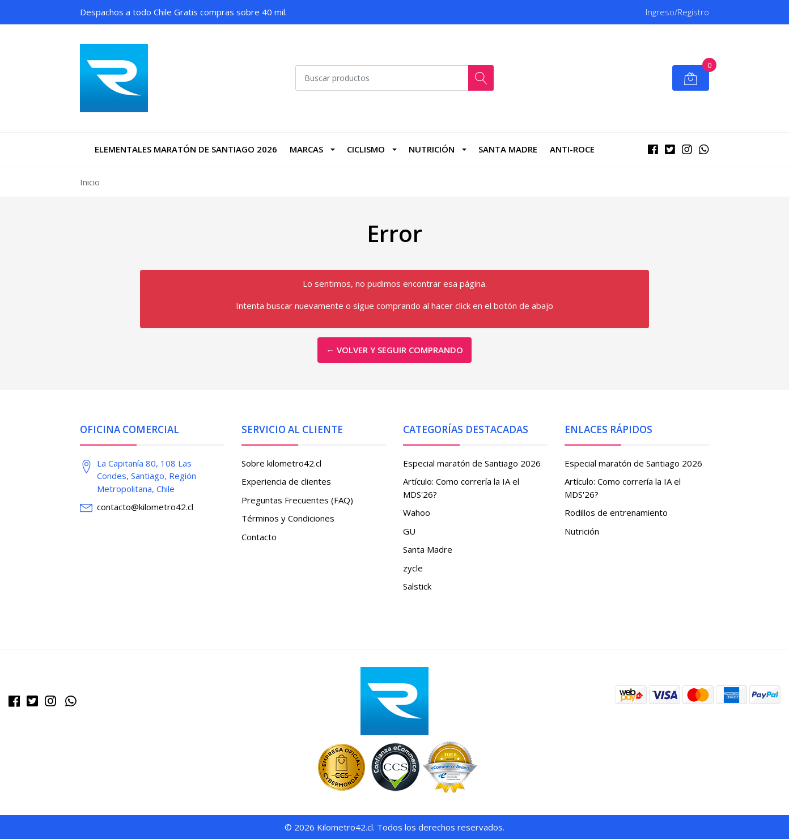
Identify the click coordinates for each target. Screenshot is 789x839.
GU (409, 531)
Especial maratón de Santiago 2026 (472, 463)
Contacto (259, 537)
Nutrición (432, 149)
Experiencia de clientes (286, 481)
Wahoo (416, 512)
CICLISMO (366, 149)
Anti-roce (572, 149)
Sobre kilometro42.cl (281, 463)
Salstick (417, 586)
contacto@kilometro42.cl (145, 506)
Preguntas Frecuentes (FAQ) (297, 500)
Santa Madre (507, 149)
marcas (306, 149)
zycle (413, 568)
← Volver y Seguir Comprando (394, 349)
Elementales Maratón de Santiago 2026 (186, 149)
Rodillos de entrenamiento (616, 512)
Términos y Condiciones (287, 518)
